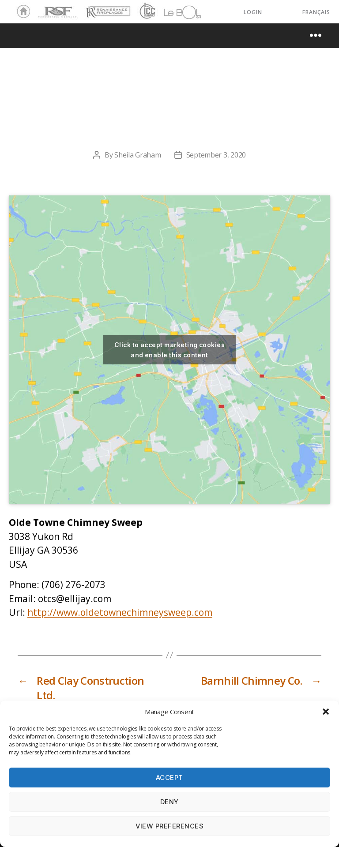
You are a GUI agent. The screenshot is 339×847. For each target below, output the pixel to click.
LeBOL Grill (174, 12)
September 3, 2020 (216, 155)
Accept (169, 777)
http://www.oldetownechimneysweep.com (119, 612)
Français (316, 12)
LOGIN (253, 12)
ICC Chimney (146, 12)
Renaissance (106, 8)
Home (21, 12)
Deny (169, 802)
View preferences (170, 826)
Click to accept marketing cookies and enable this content (169, 350)
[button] (325, 711)
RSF (42, 8)
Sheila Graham (137, 155)
